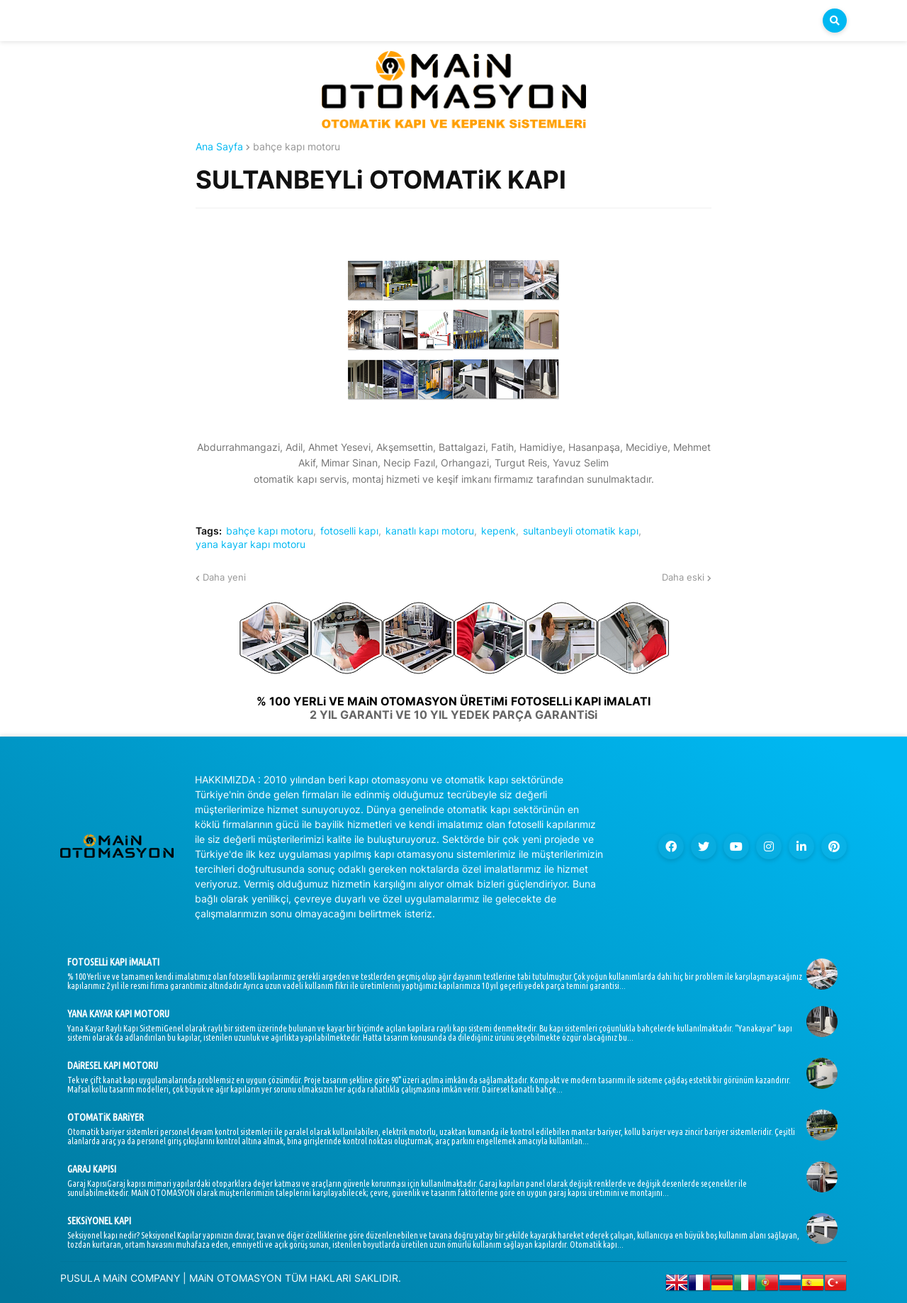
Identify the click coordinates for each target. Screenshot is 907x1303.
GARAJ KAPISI (91, 1169)
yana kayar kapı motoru (250, 544)
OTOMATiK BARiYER (105, 1117)
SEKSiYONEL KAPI (99, 1220)
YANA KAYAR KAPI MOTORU (118, 1013)
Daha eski (683, 577)
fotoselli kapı (349, 531)
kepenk (498, 531)
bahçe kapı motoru (296, 147)
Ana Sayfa (219, 147)
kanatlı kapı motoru (429, 531)
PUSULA (80, 1278)
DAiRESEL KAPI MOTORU (112, 1065)
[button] (835, 21)
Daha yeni (224, 577)
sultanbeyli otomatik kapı (580, 531)
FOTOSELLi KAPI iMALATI (113, 962)
